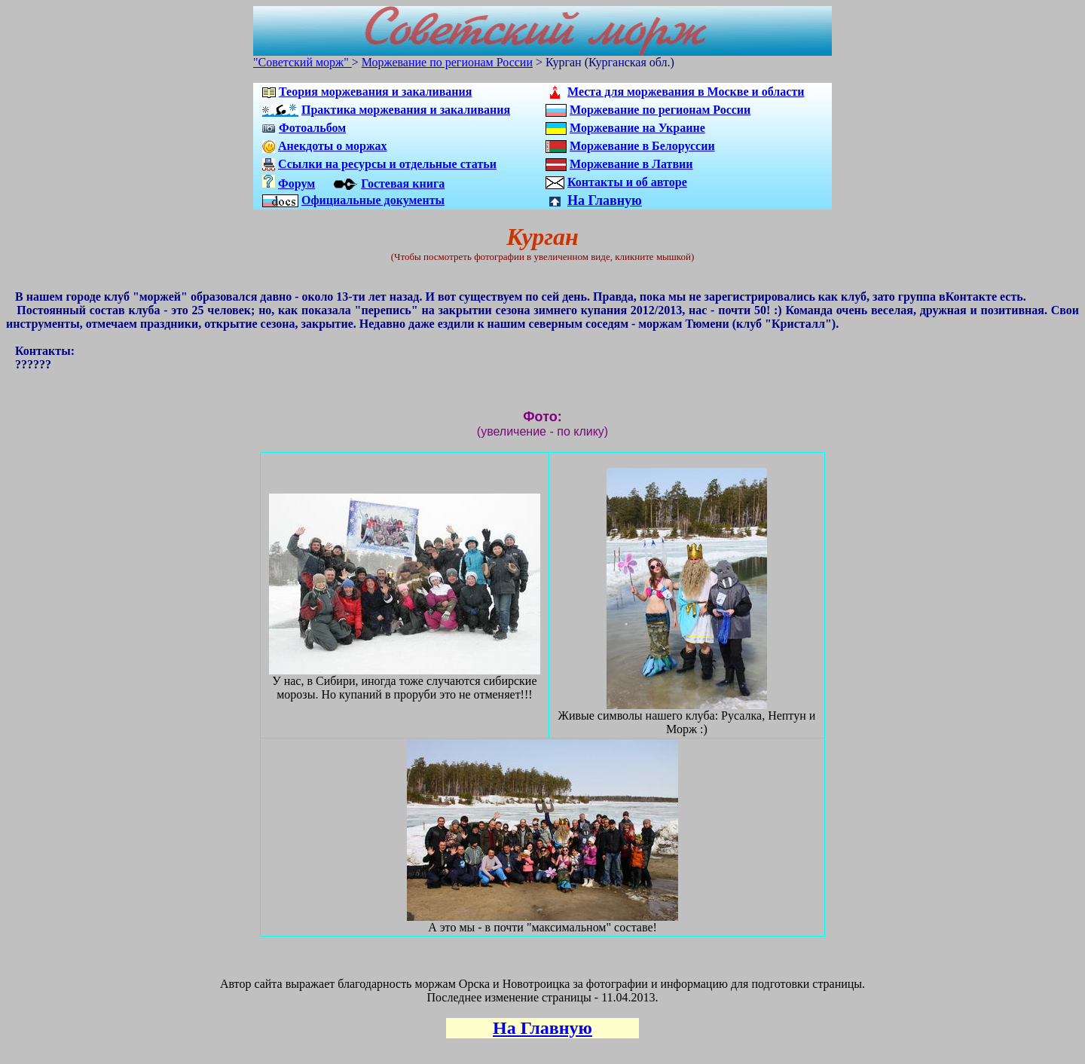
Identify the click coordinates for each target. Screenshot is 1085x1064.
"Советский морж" (302, 62)
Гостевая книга (403, 183)
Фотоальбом (312, 127)
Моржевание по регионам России (447, 62)
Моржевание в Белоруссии (642, 145)
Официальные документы (373, 200)
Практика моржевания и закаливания (405, 109)
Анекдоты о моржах (332, 145)
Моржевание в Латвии (631, 163)
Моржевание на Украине (637, 127)
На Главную (604, 200)
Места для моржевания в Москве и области (685, 91)
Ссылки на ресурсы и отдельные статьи (387, 163)
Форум (296, 183)
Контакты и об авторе (627, 182)
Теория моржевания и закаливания (375, 91)
